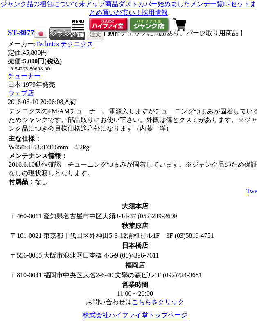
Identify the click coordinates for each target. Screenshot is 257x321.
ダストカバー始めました (154, 3)
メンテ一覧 (206, 3)
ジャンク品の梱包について (39, 3)
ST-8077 (21, 32)
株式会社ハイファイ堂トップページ (135, 315)
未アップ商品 (98, 3)
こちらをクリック (158, 301)
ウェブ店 (21, 93)
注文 (95, 34)
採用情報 (155, 12)
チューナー (24, 75)
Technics (64, 44)
